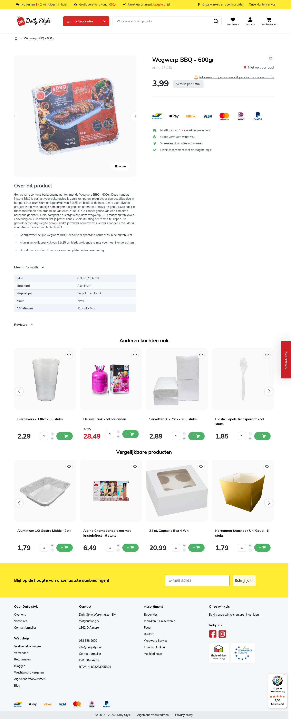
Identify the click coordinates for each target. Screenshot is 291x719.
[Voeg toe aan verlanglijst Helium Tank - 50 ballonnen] (135, 355)
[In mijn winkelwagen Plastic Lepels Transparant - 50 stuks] (262, 436)
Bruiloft (149, 634)
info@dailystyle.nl (90, 647)
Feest (147, 627)
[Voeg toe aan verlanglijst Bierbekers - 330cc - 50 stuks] (69, 355)
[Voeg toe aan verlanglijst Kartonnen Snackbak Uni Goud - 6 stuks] (267, 466)
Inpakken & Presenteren (159, 621)
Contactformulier (25, 627)
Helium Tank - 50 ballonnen (104, 419)
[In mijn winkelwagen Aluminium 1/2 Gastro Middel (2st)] (64, 548)
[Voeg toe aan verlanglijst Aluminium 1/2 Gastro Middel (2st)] (69, 466)
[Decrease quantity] (52, 438)
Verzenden (21, 653)
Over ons (20, 614)
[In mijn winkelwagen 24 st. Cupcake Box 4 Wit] (196, 548)
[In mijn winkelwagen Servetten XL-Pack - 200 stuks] (196, 436)
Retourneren (22, 659)
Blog (17, 685)
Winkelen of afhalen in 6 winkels (181, 143)
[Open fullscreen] (75, 116)
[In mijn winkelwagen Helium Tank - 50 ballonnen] (130, 434)
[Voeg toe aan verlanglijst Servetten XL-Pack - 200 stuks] (201, 355)
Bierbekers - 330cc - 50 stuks (40, 419)
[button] (286, 359)
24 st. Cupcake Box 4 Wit (168, 530)
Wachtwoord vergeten (29, 672)
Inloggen (19, 666)
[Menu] (284, 675)
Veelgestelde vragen (27, 646)
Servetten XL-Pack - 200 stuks (173, 419)
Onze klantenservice (262, 4)
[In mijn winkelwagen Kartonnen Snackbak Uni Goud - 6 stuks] (262, 548)
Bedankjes (151, 614)
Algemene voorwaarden (30, 679)
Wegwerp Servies (155, 641)
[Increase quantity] (52, 433)
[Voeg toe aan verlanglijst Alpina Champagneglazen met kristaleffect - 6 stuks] (135, 466)
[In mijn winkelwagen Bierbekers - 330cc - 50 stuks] (64, 436)
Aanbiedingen (153, 654)
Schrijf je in (244, 580)
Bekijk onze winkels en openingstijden (234, 614)
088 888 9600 (88, 641)
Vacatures (20, 621)
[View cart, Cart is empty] (269, 21)
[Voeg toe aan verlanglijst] (270, 58)
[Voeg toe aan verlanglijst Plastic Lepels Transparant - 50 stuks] (267, 355)
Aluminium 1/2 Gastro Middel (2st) (44, 530)
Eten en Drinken (154, 647)
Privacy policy (184, 715)
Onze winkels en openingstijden (223, 4)
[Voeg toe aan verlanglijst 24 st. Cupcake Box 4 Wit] (201, 466)
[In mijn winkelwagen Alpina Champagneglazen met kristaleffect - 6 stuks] (130, 548)
